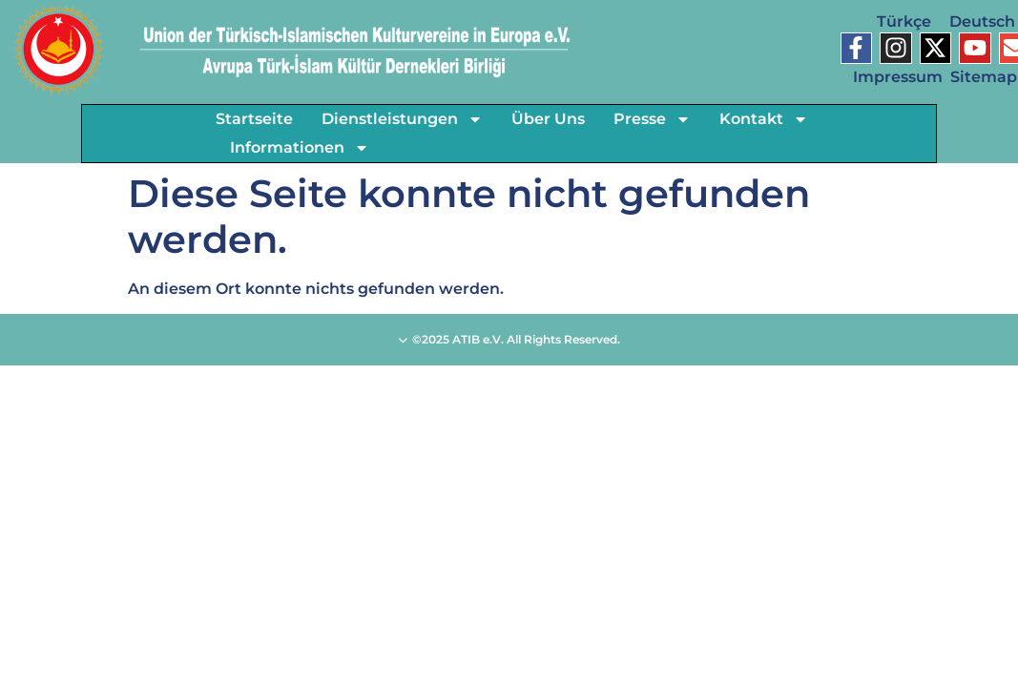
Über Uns (548, 119)
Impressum (898, 77)
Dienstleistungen (402, 119)
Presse (652, 119)
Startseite (254, 119)
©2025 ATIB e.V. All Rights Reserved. (509, 339)
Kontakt (763, 119)
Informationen (299, 148)
